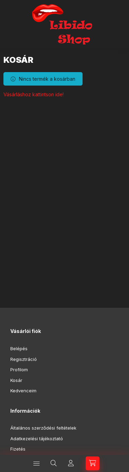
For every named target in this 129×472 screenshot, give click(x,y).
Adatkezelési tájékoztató (36, 438)
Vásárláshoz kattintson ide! (33, 94)
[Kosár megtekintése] (92, 463)
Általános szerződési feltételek (43, 428)
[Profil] (71, 463)
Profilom (19, 369)
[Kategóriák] (36, 463)
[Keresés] (54, 463)
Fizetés (17, 449)
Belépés (19, 348)
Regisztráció (23, 359)
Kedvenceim (23, 390)
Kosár (16, 380)
